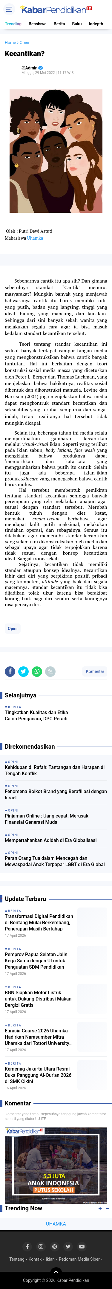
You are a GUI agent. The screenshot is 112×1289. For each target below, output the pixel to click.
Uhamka (35, 238)
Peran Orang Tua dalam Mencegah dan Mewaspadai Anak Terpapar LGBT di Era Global (55, 861)
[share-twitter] (23, 671)
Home (10, 42)
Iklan (50, 1259)
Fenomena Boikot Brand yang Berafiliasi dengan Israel (56, 795)
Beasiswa (38, 23)
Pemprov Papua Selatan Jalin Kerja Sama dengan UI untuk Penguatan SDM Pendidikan (36, 961)
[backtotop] (56, 1273)
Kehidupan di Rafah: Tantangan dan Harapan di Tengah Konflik (55, 770)
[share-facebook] (10, 671)
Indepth (96, 23)
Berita (59, 23)
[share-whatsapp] (37, 671)
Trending (13, 23)
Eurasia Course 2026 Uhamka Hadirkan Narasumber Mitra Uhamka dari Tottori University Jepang (37, 1037)
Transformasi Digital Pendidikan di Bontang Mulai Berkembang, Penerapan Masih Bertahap (39, 922)
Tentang (16, 1259)
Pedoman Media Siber (79, 1259)
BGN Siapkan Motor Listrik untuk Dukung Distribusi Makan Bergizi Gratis (38, 999)
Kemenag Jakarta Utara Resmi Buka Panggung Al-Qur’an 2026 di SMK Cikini (38, 1075)
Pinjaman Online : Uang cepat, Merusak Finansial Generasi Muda (46, 819)
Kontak (35, 1259)
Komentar (94, 671)
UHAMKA (56, 1224)
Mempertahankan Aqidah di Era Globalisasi (51, 840)
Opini (13, 628)
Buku (77, 23)
